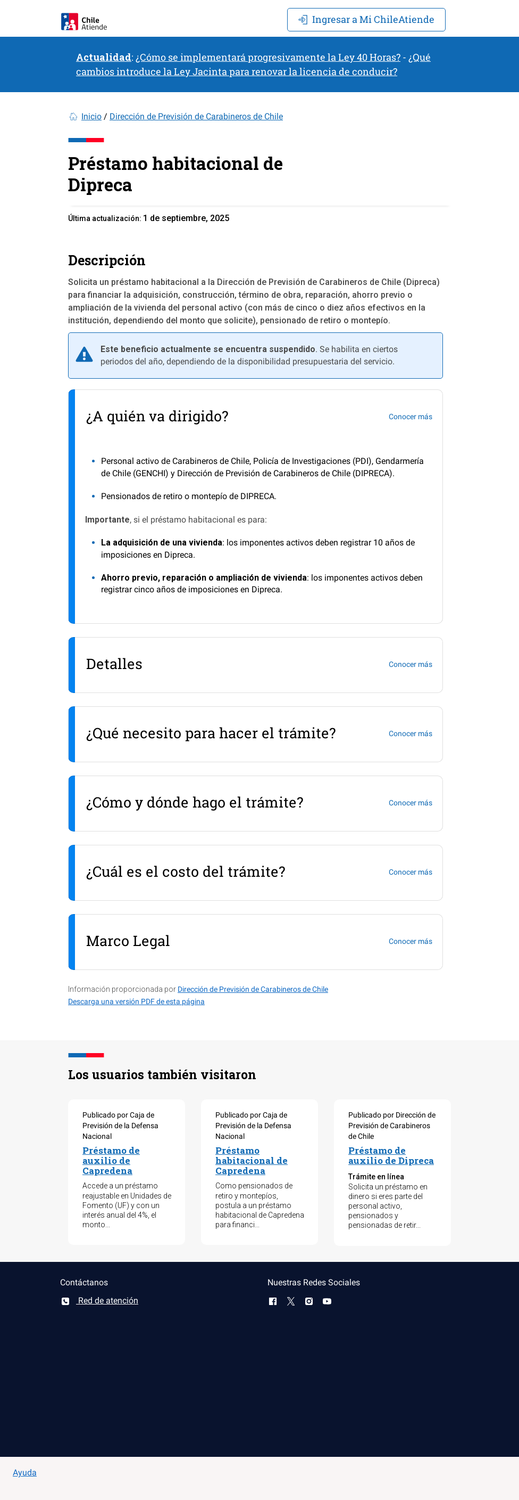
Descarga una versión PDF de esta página (136, 1001)
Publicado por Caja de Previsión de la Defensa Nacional (120, 1125)
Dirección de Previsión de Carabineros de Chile (196, 116)
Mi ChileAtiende (366, 19)
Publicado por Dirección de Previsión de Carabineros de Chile (392, 1125)
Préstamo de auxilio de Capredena (111, 1160)
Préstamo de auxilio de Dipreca (391, 1155)
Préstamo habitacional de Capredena (251, 1160)
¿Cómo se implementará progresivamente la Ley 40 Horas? (268, 57)
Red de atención (99, 1300)
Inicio (91, 116)
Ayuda (25, 1473)
